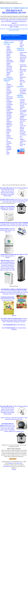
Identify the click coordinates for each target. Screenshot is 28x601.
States (8, 152)
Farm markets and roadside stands (23, 112)
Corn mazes (23, 131)
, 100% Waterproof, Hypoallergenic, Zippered (7, 208)
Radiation (9, 146)
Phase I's (9, 135)
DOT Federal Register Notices (10, 72)
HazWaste (9, 107)
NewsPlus (9, 130)
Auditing (8, 87)
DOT (8, 95)
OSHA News (10, 60)
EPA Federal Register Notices (10, 54)
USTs (21, 43)
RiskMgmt (9, 149)
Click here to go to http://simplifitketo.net (12, 11)
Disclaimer (10, 463)
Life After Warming (14, 324)
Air (7, 83)
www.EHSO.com (7, 466)
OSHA (8, 132)
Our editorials (23, 93)
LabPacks (9, 115)
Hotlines (8, 110)
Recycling (9, 147)
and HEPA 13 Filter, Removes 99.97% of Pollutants (14, 256)
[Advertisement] (14, 170)
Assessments (10, 86)
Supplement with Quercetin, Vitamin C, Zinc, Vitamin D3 (7, 230)
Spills (8, 154)
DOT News (9, 69)
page (24, 12)
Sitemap (14, 469)
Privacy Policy (19, 463)
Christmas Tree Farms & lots (23, 135)
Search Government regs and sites (23, 55)
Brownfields (9, 92)
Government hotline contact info (23, 66)
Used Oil (22, 45)
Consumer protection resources (22, 101)
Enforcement (10, 96)
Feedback (22, 61)
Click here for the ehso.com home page (14, 40)
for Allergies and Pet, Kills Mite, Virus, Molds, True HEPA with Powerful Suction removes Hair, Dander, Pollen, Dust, (14, 224)
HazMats (9, 106)
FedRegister (9, 101)
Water (21, 46)
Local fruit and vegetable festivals (23, 116)
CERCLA (9, 93)
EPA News (9, 51)
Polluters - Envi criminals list (10, 138)
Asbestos (9, 84)
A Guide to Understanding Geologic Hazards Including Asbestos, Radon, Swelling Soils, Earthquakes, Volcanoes (14, 320)
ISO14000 (9, 113)
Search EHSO (23, 52)
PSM (8, 144)
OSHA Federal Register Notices (10, 63)
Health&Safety (10, 109)
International (9, 112)
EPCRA (8, 100)
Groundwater (10, 104)
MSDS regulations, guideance (9, 121)
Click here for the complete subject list (23, 90)
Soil (7, 151)
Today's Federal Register (9, 48)
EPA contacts (10, 98)
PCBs (8, 134)
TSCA (21, 42)
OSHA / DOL (23, 71)
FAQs (21, 84)
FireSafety (9, 103)
